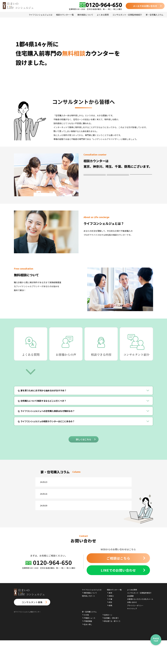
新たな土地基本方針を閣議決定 (85, 510)
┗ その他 (85, 625)
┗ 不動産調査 (87, 632)
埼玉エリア (94, 184)
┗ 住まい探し (87, 635)
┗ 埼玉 (109, 613)
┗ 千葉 (109, 610)
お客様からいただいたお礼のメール (140, 610)
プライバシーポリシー (135, 616)
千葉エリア (140, 177)
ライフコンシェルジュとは (40, 14)
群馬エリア (117, 184)
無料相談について (85, 14)
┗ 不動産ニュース (88, 628)
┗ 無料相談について (89, 603)
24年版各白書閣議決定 (81, 483)
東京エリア (94, 177)
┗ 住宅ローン (107, 625)
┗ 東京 (109, 603)
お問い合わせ (132, 613)
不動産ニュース (59, 483)
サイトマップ (132, 619)
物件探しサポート (88, 606)
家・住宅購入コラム (154, 14)
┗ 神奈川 (110, 606)
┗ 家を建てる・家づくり (111, 632)
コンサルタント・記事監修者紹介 (127, 14)
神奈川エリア (117, 177)
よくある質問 (103, 14)
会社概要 (130, 606)
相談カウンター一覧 (65, 14)
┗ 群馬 (109, 616)
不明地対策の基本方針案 (82, 496)
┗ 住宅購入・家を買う (110, 628)
